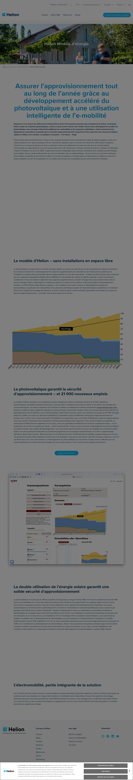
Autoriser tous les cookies (105, 777)
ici (25, 776)
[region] (66, 771)
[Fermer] (129, 770)
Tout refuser (106, 771)
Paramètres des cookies (106, 765)
